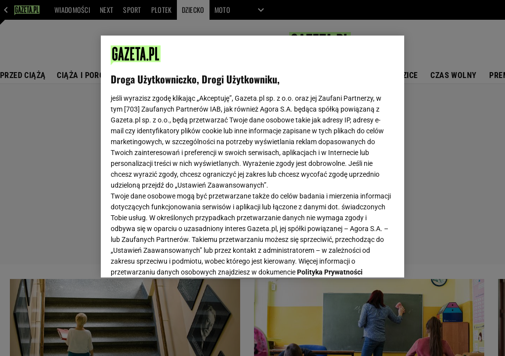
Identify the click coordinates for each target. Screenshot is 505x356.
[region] (252, 156)
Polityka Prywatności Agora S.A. (196, 157)
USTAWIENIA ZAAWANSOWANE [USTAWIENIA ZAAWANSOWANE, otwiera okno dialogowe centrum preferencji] (175, 258)
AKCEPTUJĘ (360, 258)
